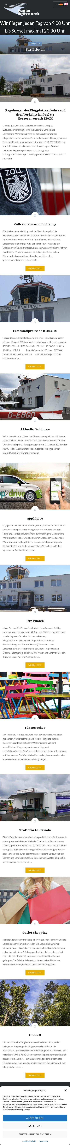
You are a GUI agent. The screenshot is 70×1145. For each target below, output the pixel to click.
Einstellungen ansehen (35, 1134)
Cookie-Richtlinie (29, 1141)
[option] (35, 36)
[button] (65, 1090)
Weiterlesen (35, 268)
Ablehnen (35, 1126)
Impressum (43, 1141)
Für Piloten (35, 49)
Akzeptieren (35, 1118)
